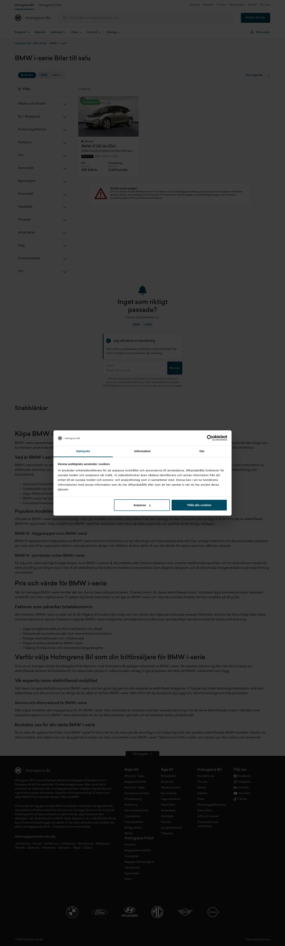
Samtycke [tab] (83, 451)
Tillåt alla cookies (199, 505)
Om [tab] (201, 451)
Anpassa (142, 505)
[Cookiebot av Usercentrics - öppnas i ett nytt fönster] (210, 438)
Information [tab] (142, 451)
